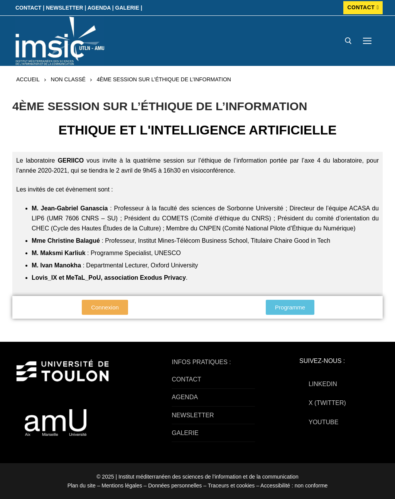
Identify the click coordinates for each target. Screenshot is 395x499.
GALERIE (185, 433)
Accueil (28, 79)
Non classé (68, 79)
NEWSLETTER (193, 415)
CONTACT (363, 7)
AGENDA (185, 397)
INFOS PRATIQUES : (201, 362)
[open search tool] (348, 40)
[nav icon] (367, 41)
